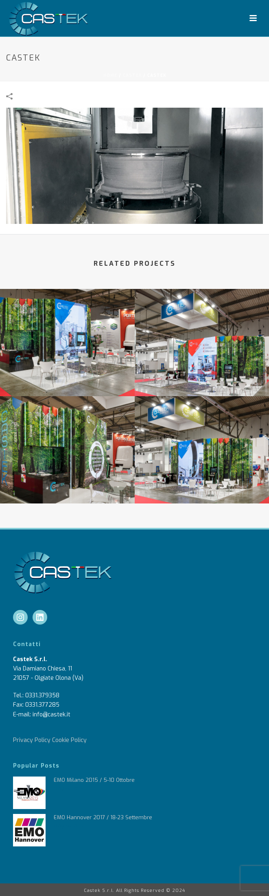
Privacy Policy (31, 740)
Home (110, 75)
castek (132, 75)
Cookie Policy (69, 740)
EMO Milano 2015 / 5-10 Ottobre (94, 780)
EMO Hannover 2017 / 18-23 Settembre (103, 817)
